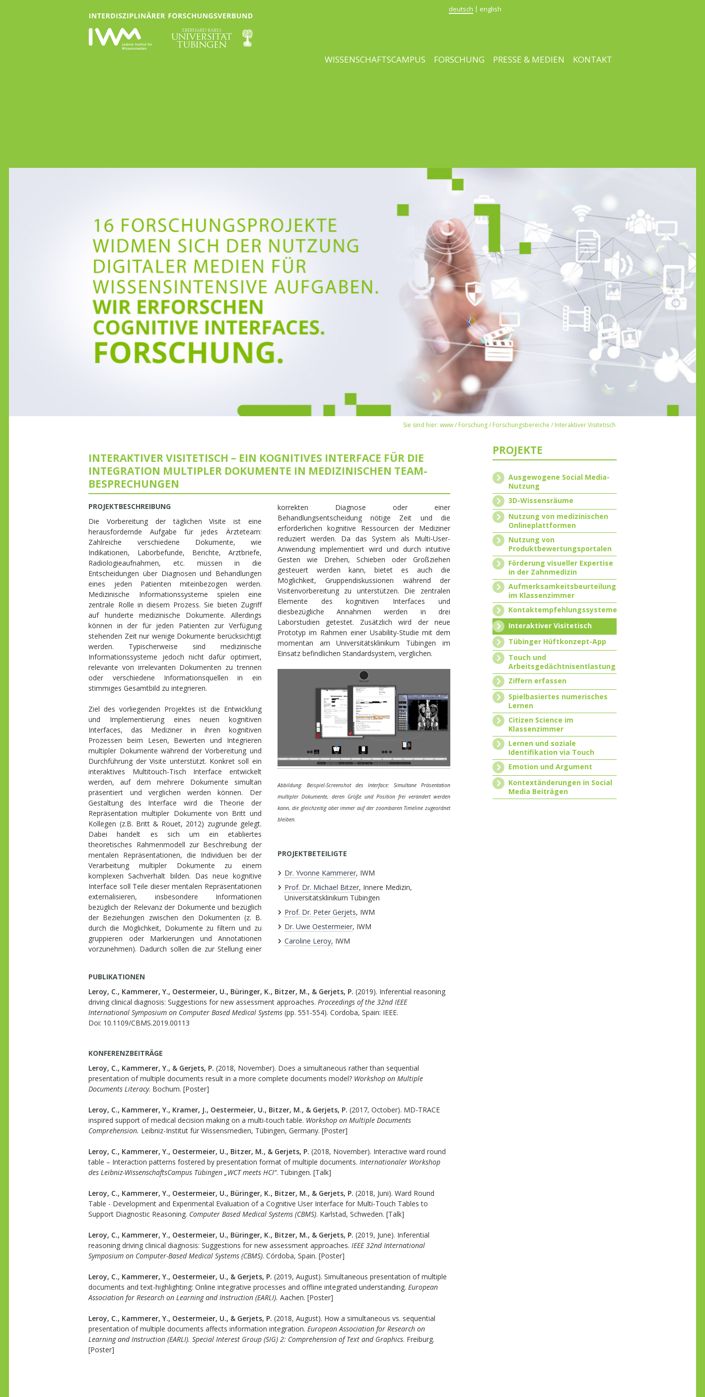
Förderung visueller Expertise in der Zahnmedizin (560, 568)
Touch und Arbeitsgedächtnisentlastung (562, 662)
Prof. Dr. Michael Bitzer (321, 887)
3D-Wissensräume (540, 500)
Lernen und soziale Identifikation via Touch (551, 748)
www (446, 425)
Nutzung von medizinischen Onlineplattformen (558, 521)
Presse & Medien (528, 59)
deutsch (461, 9)
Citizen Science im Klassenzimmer (540, 725)
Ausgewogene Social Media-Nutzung (559, 482)
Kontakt (592, 59)
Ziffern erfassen (537, 680)
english (490, 9)
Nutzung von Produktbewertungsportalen (560, 544)
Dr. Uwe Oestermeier (318, 926)
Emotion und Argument (550, 766)
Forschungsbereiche (521, 425)
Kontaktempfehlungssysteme (562, 609)
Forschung (459, 59)
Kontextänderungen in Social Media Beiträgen (560, 787)
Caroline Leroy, (308, 941)
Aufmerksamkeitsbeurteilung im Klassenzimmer (562, 591)
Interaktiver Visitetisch (585, 425)
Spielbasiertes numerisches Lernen (558, 701)
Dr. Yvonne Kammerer (320, 873)
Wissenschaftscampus (375, 59)
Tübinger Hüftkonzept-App (557, 641)
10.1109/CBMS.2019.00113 (146, 1023)
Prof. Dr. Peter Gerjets (320, 912)
